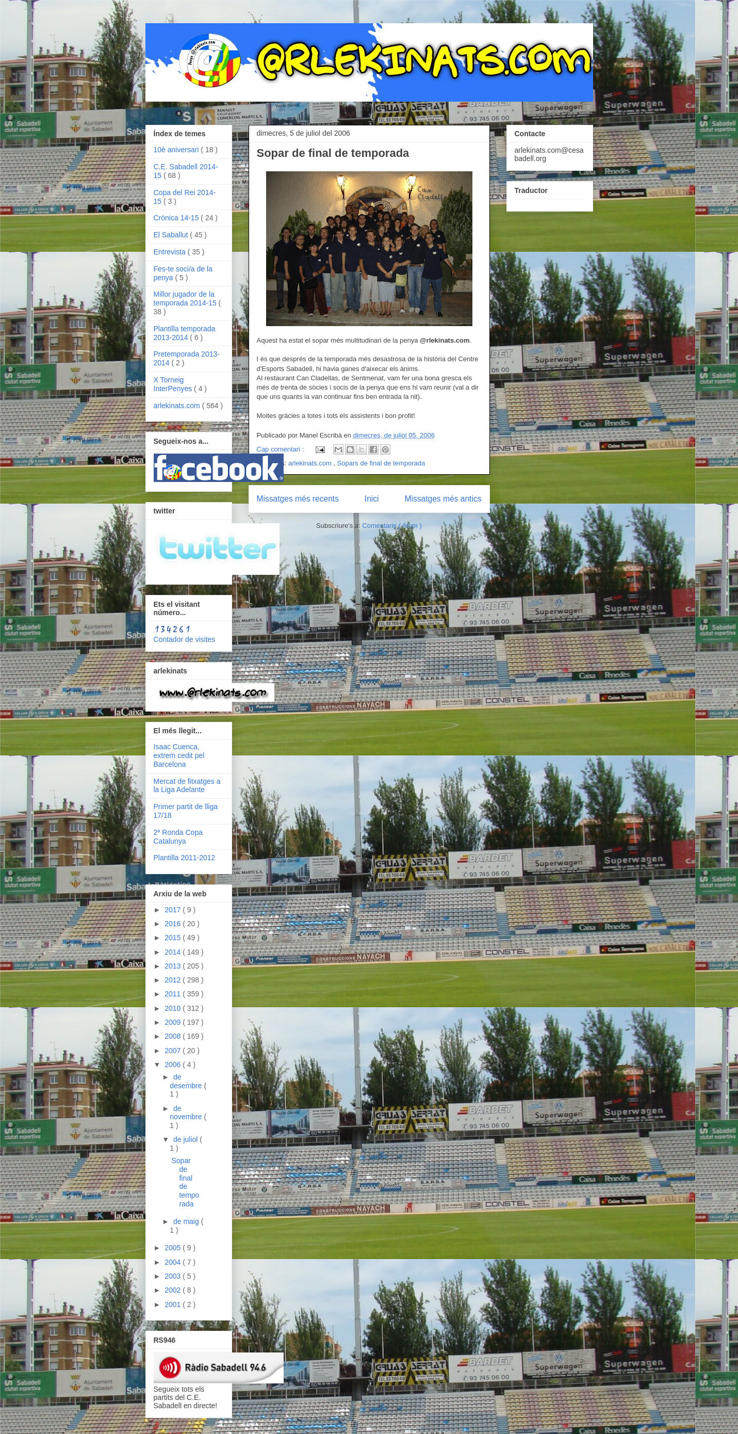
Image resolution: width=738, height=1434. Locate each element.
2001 (174, 1304)
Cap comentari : (281, 449)
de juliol (186, 1139)
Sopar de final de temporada (333, 153)
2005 (174, 1248)
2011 (174, 994)
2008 (174, 1036)
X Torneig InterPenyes (174, 384)
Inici (372, 498)
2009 (174, 1022)
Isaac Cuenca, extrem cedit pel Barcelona (179, 755)
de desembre (187, 1081)
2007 (174, 1050)
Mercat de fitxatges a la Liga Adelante (187, 785)
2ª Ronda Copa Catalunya (178, 836)
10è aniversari (177, 150)
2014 (174, 952)
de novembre (187, 1112)
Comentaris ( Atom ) (392, 525)
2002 (174, 1290)
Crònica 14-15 (177, 218)
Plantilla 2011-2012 (185, 857)
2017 (174, 910)
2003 (174, 1276)
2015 (174, 937)
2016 (174, 924)
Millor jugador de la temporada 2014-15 (186, 298)
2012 (174, 980)
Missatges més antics (442, 498)
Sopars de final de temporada (381, 463)
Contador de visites (185, 639)
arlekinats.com (310, 463)
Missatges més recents (298, 498)
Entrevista (171, 252)
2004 (174, 1262)
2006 (174, 1064)
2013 (174, 966)
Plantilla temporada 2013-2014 (185, 333)
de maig (187, 1221)
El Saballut (172, 235)
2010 (174, 1008)
